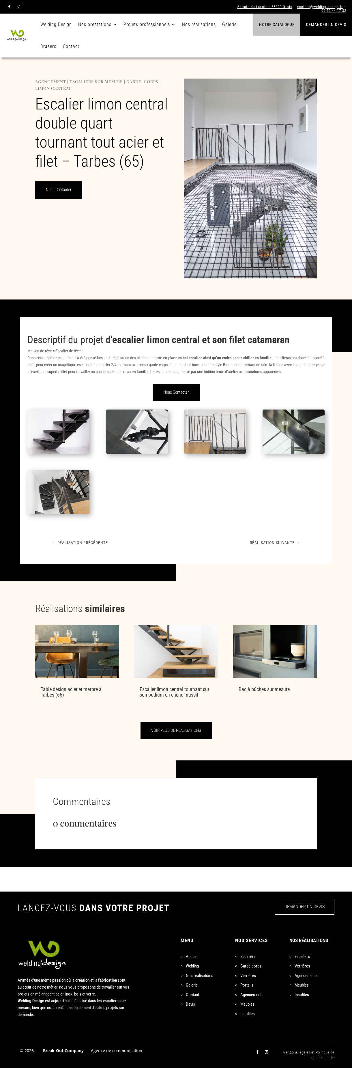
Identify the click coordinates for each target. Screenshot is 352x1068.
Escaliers (248, 956)
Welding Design (56, 24)
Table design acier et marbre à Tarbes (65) (71, 692)
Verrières (248, 975)
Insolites (247, 1013)
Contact (71, 46)
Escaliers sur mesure (96, 81)
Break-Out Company (62, 1050)
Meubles (247, 1004)
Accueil (192, 956)
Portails (246, 985)
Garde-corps (142, 81)
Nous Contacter (59, 189)
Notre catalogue (277, 24)
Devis (190, 1004)
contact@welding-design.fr (320, 7)
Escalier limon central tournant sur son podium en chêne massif (174, 692)
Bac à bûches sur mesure (264, 689)
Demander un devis (326, 24)
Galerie (229, 24)
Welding (192, 966)
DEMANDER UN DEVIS (304, 906)
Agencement (50, 81)
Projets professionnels (146, 24)
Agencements (251, 994)
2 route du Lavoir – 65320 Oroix (264, 7)
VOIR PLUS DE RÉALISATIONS (176, 730)
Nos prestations (94, 24)
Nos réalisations (199, 24)
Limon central (53, 88)
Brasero (48, 46)
